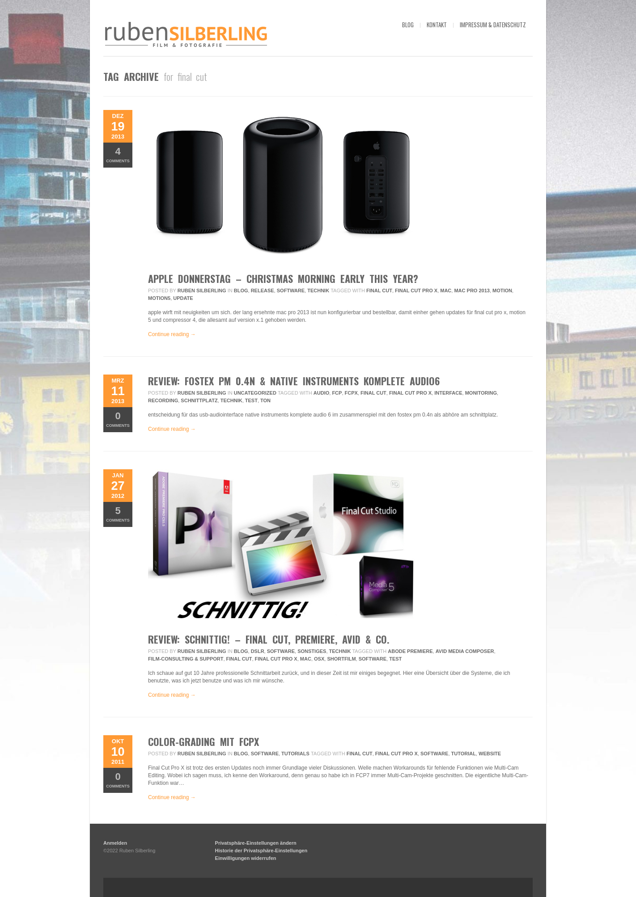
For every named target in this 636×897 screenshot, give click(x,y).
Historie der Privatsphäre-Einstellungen (261, 850)
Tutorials (295, 753)
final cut (379, 290)
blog (408, 24)
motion (502, 290)
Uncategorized (255, 393)
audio (321, 393)
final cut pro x (416, 290)
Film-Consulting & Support (185, 658)
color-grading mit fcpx (203, 741)
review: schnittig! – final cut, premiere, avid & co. (269, 639)
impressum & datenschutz (493, 24)
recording (163, 400)
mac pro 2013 (471, 290)
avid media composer (465, 651)
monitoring (481, 393)
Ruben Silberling (202, 290)
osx (319, 658)
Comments (118, 154)
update (183, 298)
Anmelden (115, 843)
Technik (318, 290)
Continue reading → (172, 334)
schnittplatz (199, 400)
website (490, 753)
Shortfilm (341, 658)
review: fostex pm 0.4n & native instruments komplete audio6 (294, 381)
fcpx (351, 393)
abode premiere (410, 651)
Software (291, 290)
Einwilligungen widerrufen (245, 858)
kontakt (437, 24)
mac (445, 290)
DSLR (257, 651)
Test (251, 400)
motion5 (159, 298)
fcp (337, 393)
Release (262, 290)
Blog (241, 290)
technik (231, 400)
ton (265, 400)
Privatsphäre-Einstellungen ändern (256, 843)
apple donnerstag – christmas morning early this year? (283, 278)
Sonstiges (311, 651)
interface (448, 393)
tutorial (463, 753)
